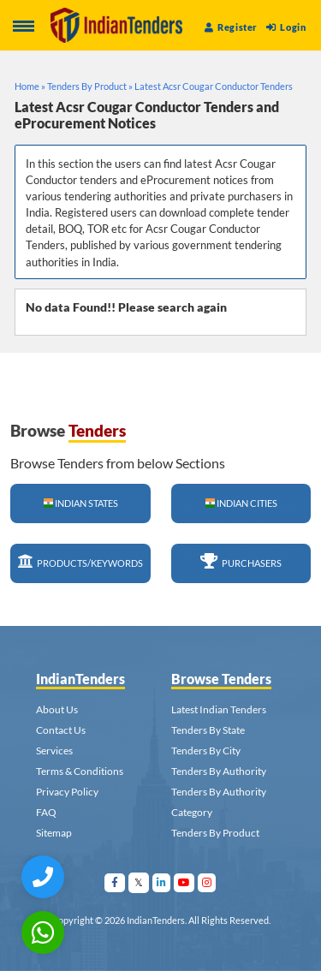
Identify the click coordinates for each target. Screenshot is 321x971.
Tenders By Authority (218, 771)
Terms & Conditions (79, 771)
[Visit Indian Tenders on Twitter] (139, 882)
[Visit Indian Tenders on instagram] (207, 882)
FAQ (46, 812)
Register (231, 27)
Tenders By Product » (90, 86)
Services (54, 750)
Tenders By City (206, 750)
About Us (57, 709)
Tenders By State (208, 730)
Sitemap (54, 832)
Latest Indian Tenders (218, 709)
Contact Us (61, 730)
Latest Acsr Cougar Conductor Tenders (213, 86)
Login (286, 27)
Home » (30, 86)
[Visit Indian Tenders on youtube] (184, 882)
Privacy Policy (67, 791)
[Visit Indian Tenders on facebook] (115, 882)
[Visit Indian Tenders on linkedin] (161, 882)
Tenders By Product (215, 832)
